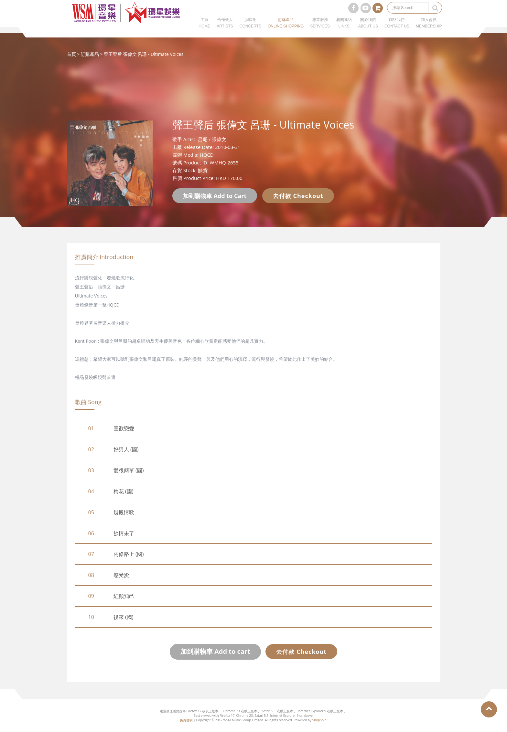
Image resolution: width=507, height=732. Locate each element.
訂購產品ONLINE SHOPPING (286, 29)
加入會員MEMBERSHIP (429, 29)
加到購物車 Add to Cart (215, 196)
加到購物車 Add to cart (215, 651)
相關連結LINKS (344, 29)
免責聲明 (186, 720)
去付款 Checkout (298, 196)
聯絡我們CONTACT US (396, 29)
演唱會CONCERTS (250, 29)
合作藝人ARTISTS (225, 29)
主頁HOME (204, 29)
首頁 (71, 54)
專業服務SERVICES (319, 29)
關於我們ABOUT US (368, 29)
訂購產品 (90, 54)
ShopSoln (319, 720)
